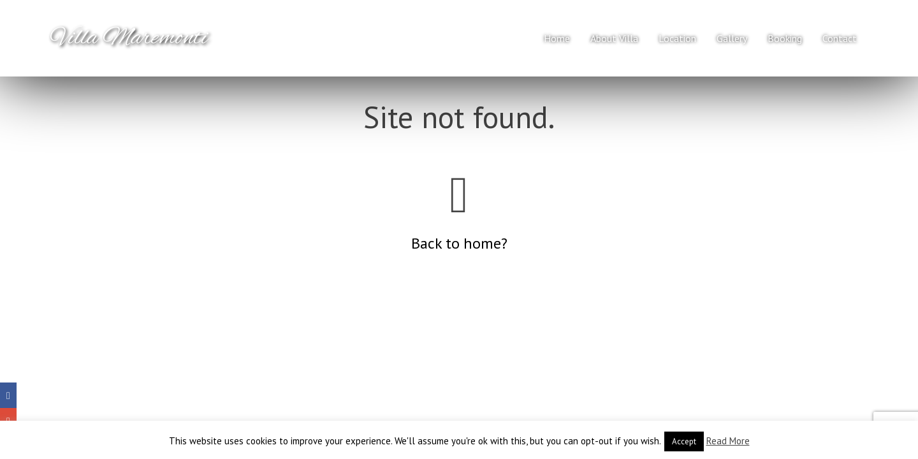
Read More (728, 441)
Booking (785, 38)
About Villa (614, 38)
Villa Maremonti (129, 38)
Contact (839, 38)
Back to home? (459, 243)
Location (677, 38)
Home (557, 38)
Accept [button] (684, 441)
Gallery (732, 38)
